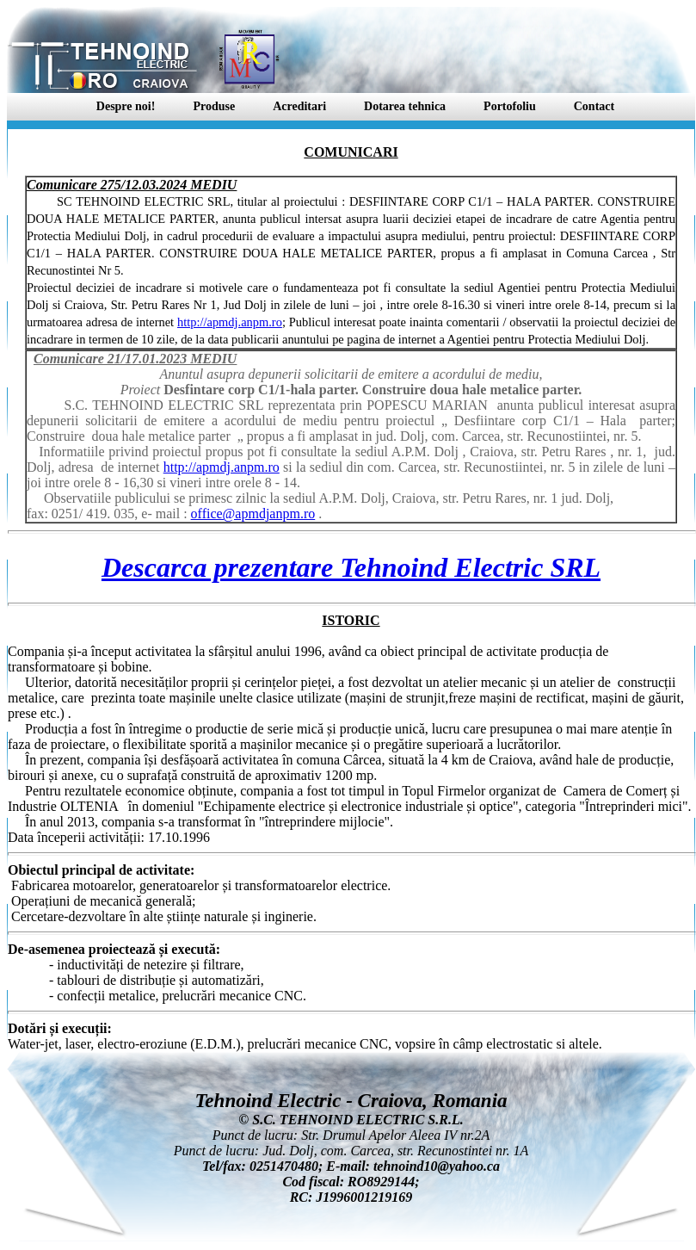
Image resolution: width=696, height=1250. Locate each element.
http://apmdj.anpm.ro (229, 322)
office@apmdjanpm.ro (253, 513)
